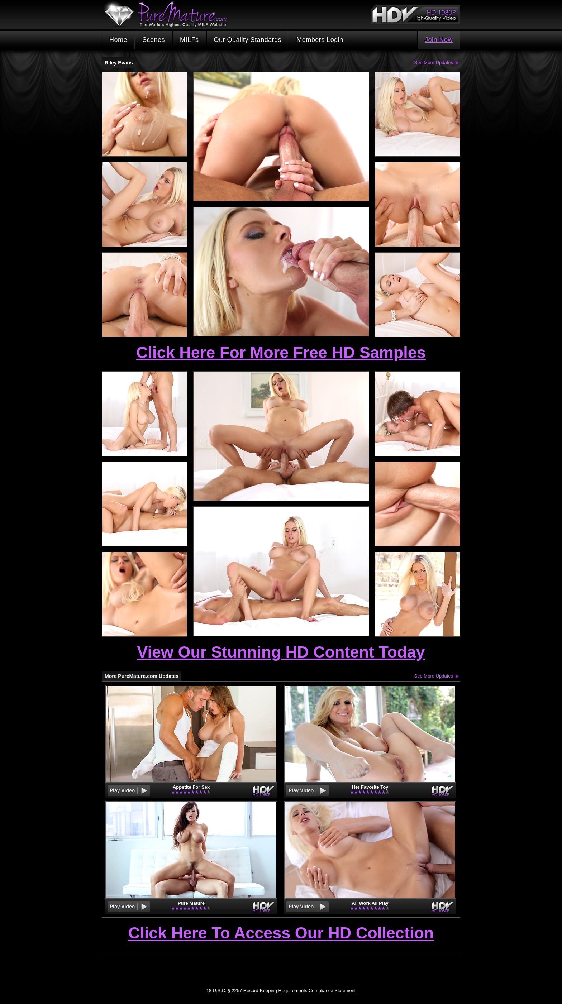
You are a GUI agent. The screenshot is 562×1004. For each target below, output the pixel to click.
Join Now (439, 39)
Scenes (153, 39)
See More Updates (433, 62)
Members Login (319, 39)
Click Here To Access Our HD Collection (281, 933)
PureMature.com (169, 14)
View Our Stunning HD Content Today (281, 652)
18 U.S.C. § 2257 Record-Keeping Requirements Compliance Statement (281, 990)
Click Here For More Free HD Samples (281, 352)
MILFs (189, 39)
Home (118, 39)
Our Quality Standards (248, 39)
